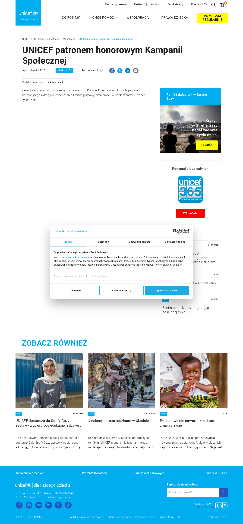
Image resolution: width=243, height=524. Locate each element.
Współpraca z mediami (30, 473)
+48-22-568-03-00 (63, 493)
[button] (72, 18)
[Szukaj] (213, 5)
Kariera (138, 4)
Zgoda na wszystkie (167, 290)
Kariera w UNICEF (216, 473)
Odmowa (76, 290)
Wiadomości (69, 39)
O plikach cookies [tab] (175, 241)
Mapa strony (167, 517)
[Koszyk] (221, 5)
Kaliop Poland (219, 517)
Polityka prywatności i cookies (86, 517)
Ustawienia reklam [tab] (139, 241)
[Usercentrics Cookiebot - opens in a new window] (175, 231)
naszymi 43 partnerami (76, 257)
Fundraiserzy (176, 4)
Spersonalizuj (121, 290)
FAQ (179, 517)
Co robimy (38, 39)
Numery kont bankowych (148, 473)
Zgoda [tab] (68, 241)
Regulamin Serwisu (146, 517)
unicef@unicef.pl (61, 497)
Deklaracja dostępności (119, 517)
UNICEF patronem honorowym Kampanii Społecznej (106, 39)
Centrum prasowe (116, 4)
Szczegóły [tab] (103, 241)
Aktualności (53, 39)
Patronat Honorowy (94, 473)
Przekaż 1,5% (199, 4)
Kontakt (156, 4)
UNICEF (26, 39)
